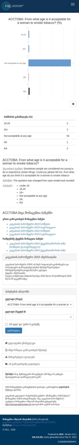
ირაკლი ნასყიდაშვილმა (24, 425)
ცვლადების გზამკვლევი (20, 343)
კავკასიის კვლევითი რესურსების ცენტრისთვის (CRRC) (29, 422)
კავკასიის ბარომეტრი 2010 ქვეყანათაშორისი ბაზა (37, 250)
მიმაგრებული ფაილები (20, 357)
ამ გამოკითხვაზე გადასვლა (22, 364)
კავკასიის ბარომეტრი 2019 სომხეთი (29, 224)
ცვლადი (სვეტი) (14, 311)
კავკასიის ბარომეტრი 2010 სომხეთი (29, 230)
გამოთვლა (13, 330)
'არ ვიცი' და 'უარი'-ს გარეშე (22, 324)
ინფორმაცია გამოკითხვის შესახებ (26, 350)
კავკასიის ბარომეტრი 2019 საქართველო (32, 227)
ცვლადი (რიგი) (13, 299)
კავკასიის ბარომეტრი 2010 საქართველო (32, 234)
